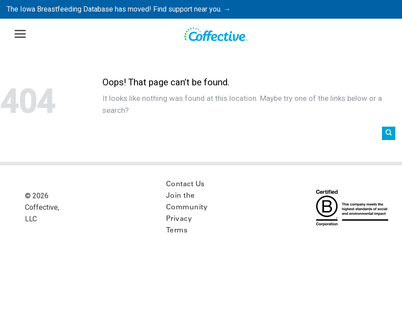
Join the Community (186, 201)
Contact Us (185, 184)
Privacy (179, 219)
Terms (176, 230)
